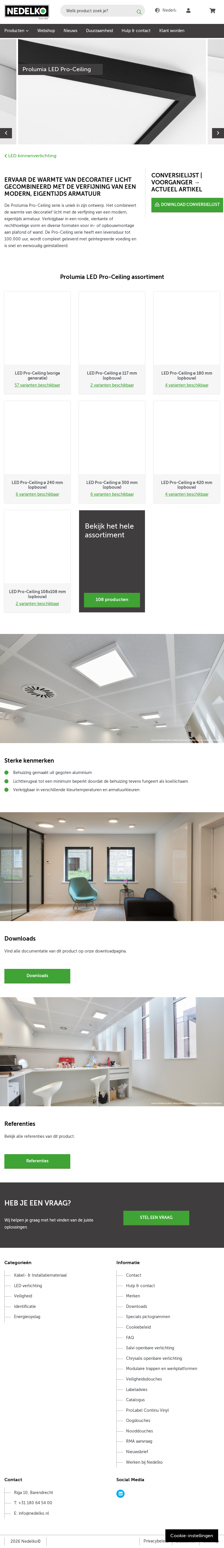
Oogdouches (138, 1420)
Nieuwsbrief (137, 1452)
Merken (133, 1296)
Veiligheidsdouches (144, 1379)
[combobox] (102, 11)
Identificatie (25, 1306)
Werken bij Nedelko (144, 1462)
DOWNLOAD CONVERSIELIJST (190, 204)
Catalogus (135, 1400)
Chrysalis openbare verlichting (154, 1358)
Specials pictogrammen (148, 1317)
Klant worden (171, 31)
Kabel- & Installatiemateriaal (40, 1275)
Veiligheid (23, 1296)
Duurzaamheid (99, 31)
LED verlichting (28, 1286)
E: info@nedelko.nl (31, 1513)
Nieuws (70, 31)
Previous (6, 133)
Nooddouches (139, 1431)
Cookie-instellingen (191, 1535)
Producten (14, 31)
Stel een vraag (156, 1217)
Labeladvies (136, 1390)
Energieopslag (27, 1317)
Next (218, 133)
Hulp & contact (136, 31)
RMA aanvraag (139, 1441)
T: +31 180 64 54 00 (33, 1503)
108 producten (112, 599)
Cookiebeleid (138, 1327)
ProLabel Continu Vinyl (147, 1410)
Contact (133, 1275)
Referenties (37, 1161)
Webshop (46, 31)
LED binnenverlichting (30, 155)
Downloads (37, 975)
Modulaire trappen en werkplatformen (161, 1369)
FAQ (130, 1338)
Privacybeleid (156, 1541)
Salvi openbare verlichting (150, 1348)
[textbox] (102, 11)
